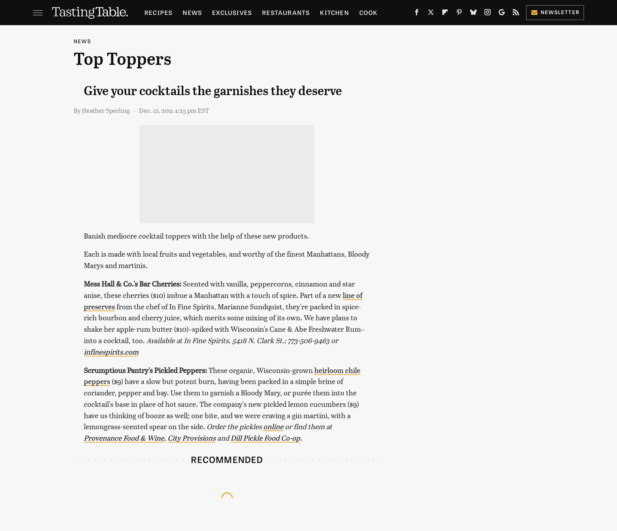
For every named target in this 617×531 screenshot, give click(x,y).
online (273, 426)
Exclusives (232, 12)
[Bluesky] (473, 14)
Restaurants (286, 12)
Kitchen (334, 12)
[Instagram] (487, 14)
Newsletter (555, 12)
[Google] (502, 14)
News (192, 12)
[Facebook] (417, 14)
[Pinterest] (459, 14)
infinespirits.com (111, 351)
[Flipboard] (445, 14)
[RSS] (516, 14)
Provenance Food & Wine (124, 438)
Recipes (158, 12)
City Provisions (192, 438)
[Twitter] (431, 14)
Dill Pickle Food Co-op (265, 438)
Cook (368, 12)
